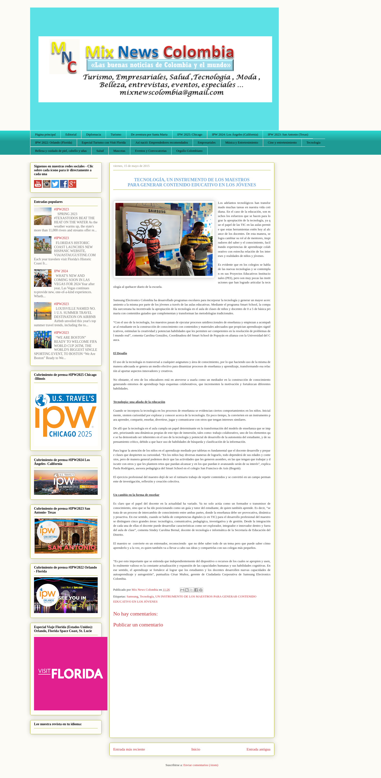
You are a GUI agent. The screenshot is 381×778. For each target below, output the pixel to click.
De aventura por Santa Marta (149, 134)
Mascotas (119, 151)
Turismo (116, 134)
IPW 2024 (61, 271)
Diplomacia (93, 134)
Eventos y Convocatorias (151, 151)
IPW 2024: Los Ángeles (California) (235, 134)
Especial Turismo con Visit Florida (104, 142)
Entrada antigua (258, 749)
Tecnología (313, 142)
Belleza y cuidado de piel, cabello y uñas (61, 151)
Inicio (195, 749)
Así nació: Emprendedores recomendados (161, 142)
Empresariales (207, 142)
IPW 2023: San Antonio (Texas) (288, 134)
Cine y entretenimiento (282, 142)
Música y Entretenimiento (241, 142)
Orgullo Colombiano (189, 151)
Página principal (45, 134)
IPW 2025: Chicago (189, 134)
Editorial (71, 134)
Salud (100, 151)
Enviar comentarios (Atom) (200, 765)
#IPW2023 (61, 209)
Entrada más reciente (129, 749)
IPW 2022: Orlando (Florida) (53, 142)
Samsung (132, 596)
